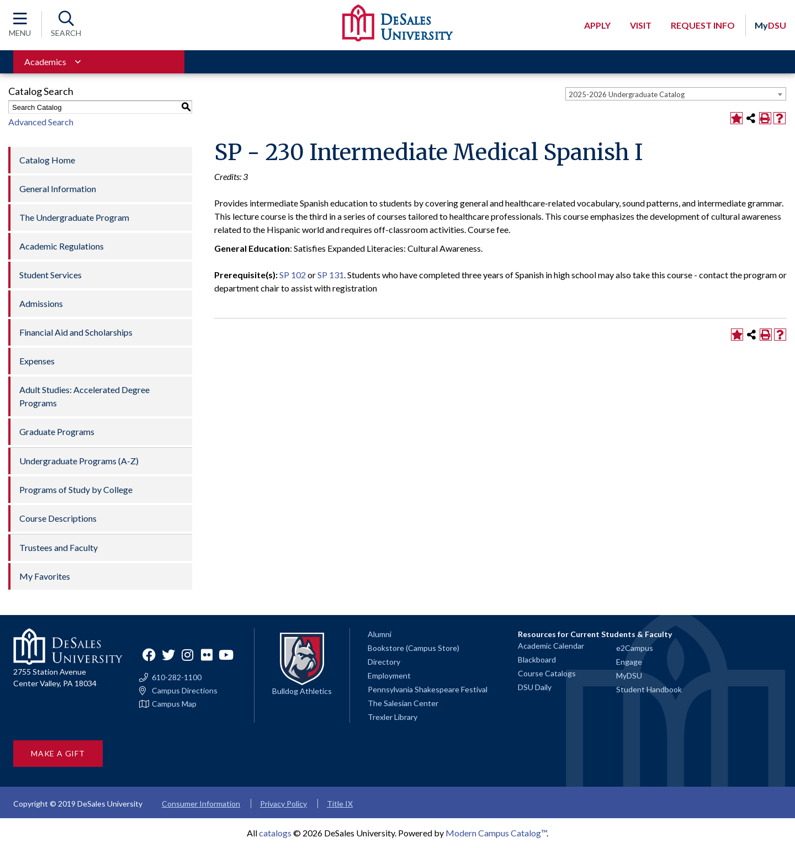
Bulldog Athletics (302, 691)
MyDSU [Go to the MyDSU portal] (629, 675)
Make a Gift (58, 753)
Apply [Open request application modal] (597, 25)
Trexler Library (392, 717)
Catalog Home (47, 160)
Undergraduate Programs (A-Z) (79, 460)
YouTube (226, 655)
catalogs (275, 833)
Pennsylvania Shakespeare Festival (427, 689)
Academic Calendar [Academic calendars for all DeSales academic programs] (551, 645)
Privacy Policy (283, 803)
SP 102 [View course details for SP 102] (292, 274)
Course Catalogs (547, 673)
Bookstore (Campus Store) (413, 648)
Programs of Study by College (75, 489)
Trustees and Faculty (58, 547)
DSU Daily (535, 687)
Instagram (188, 655)
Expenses (37, 361)
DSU (770, 25)
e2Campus (634, 648)
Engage (629, 661)
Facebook (149, 655)
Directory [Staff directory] (384, 661)
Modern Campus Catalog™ (496, 833)
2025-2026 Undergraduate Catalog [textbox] (627, 94)
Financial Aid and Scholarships (75, 332)
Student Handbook (649, 689)
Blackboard (537, 659)
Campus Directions (185, 690)
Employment (389, 675)
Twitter (168, 655)
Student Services (50, 274)
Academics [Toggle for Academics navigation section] (45, 61)
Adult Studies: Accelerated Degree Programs (84, 396)
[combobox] (675, 93)
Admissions (41, 303)
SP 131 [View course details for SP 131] (330, 274)
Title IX (340, 803)
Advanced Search (40, 121)
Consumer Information (201, 803)
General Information (57, 188)
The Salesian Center (403, 703)
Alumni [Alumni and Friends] (379, 634)
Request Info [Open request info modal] (703, 25)
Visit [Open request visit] (640, 25)
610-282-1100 (177, 677)
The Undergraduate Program (74, 217)
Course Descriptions (58, 518)
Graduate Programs (56, 431)
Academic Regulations (61, 246)
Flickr (207, 655)
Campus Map (174, 703)
